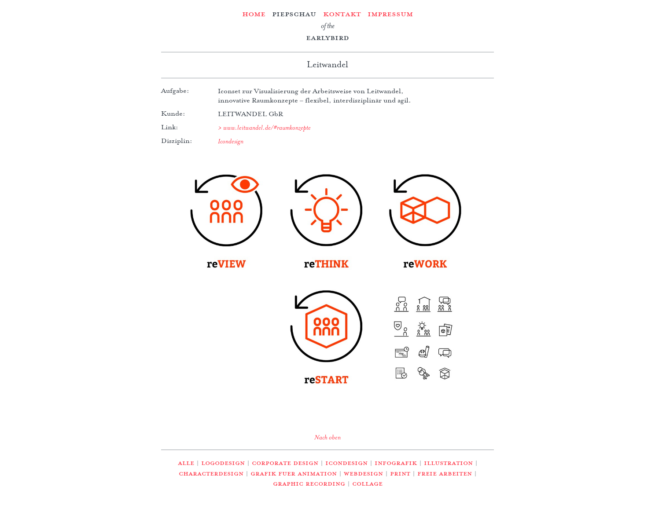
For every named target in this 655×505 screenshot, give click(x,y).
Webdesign (363, 473)
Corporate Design (285, 463)
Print (400, 473)
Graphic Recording (309, 483)
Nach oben (327, 437)
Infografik (396, 463)
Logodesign (223, 463)
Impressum (390, 13)
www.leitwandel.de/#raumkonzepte (267, 127)
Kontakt (342, 13)
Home (253, 13)
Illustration (448, 463)
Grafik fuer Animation (293, 473)
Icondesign (230, 141)
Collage (367, 483)
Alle (186, 463)
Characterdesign (211, 473)
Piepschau (294, 13)
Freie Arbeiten (444, 473)
